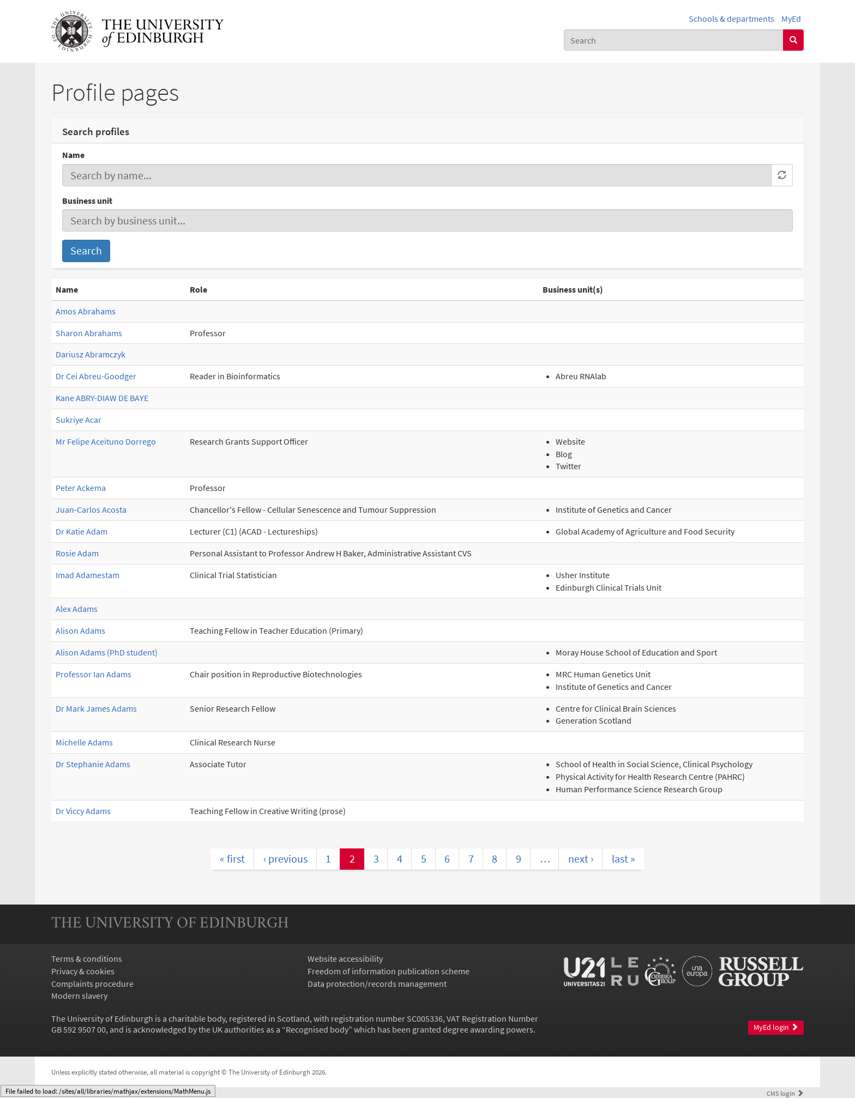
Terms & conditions (86, 958)
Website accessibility (345, 958)
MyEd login (776, 1027)
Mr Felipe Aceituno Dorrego (106, 441)
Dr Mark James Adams (96, 708)
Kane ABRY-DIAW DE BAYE (102, 397)
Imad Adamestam (87, 574)
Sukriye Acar (78, 419)
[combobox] (674, 40)
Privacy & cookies (83, 971)
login (785, 1093)
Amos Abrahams (86, 311)
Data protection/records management (377, 983)
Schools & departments (731, 18)
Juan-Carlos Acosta (91, 509)
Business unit (87, 200)
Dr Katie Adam (81, 531)
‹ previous (285, 858)
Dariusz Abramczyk (90, 354)
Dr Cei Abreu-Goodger (96, 376)
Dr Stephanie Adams (93, 764)
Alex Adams (77, 608)
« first (232, 858)
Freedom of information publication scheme (388, 971)
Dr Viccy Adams (83, 810)
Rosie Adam (77, 553)
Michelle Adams (84, 742)
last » (623, 858)
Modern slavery (79, 995)
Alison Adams (80, 630)
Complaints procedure (92, 983)
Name (73, 154)
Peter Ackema (81, 487)
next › (580, 858)
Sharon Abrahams (89, 332)
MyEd (791, 18)
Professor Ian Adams (93, 674)
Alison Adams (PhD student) (107, 652)
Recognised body (317, 1029)
